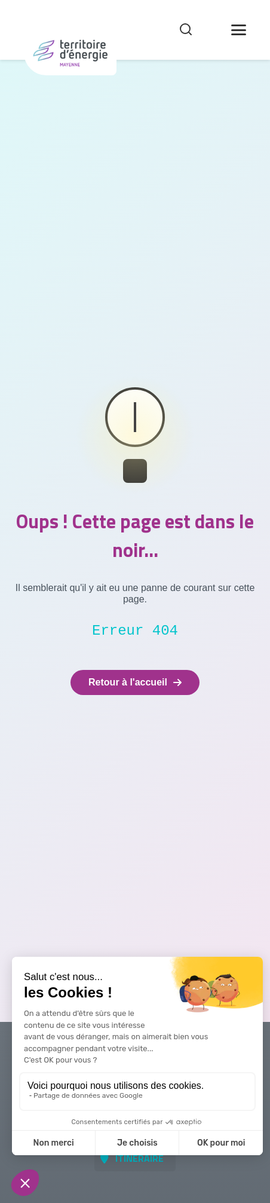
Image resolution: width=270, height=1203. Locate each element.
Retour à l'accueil (135, 682)
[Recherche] (186, 30)
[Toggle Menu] (238, 30)
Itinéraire (139, 1158)
